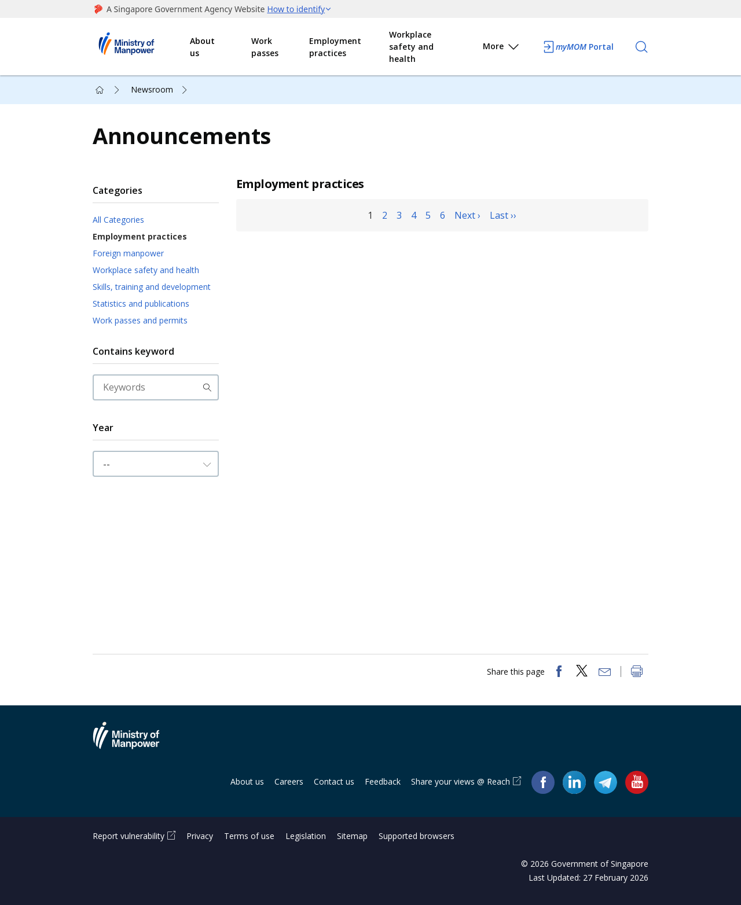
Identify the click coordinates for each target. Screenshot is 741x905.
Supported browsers (416, 835)
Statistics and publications (141, 303)
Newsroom (152, 89)
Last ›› (503, 215)
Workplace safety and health (411, 46)
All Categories (118, 219)
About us (202, 46)
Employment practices (335, 46)
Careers (288, 781)
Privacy (199, 835)
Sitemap (352, 835)
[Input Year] (156, 464)
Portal (578, 47)
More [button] (501, 48)
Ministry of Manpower (135, 742)
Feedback (383, 781)
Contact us (334, 781)
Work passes (264, 46)
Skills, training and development (152, 286)
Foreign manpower (128, 253)
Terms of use (249, 835)
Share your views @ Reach (460, 781)
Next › (467, 215)
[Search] (641, 47)
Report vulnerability (128, 835)
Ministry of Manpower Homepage (141, 47)
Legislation (305, 835)
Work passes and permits (140, 320)
